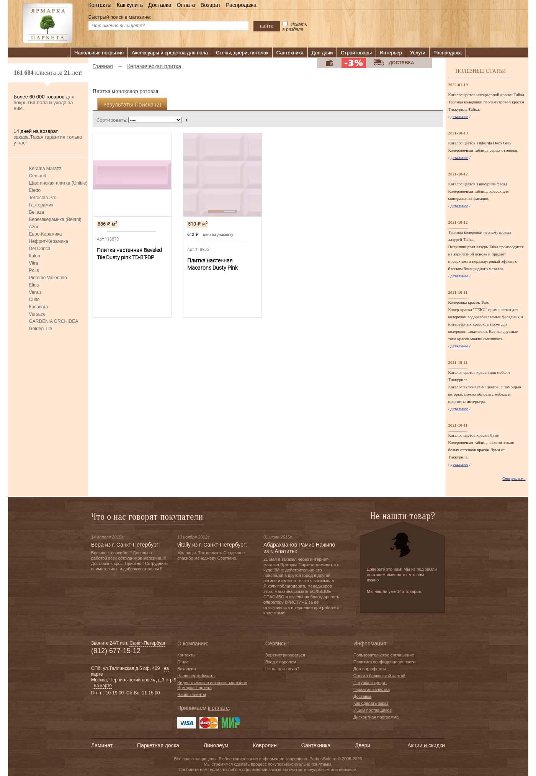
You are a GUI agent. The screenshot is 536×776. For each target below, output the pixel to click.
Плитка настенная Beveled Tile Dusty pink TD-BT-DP (129, 253)
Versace (37, 314)
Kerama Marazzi (45, 168)
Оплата (185, 5)
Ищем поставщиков (372, 710)
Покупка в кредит (370, 682)
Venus (35, 292)
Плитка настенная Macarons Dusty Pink (212, 264)
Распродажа (241, 5)
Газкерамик (41, 205)
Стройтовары (356, 53)
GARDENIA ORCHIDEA (53, 321)
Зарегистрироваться (285, 655)
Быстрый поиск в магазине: (120, 17)
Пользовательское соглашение (383, 655)
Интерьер (391, 53)
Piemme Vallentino (48, 277)
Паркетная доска (158, 745)
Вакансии (186, 668)
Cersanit (37, 175)
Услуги (417, 53)
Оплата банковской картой (379, 675)
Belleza (36, 212)
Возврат (211, 5)
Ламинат (102, 745)
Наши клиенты (191, 694)
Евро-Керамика (45, 234)
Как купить (130, 5)
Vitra (33, 263)
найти (267, 26)
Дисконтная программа (376, 717)
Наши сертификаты (196, 675)
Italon (34, 256)
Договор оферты (369, 668)
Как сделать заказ (370, 703)
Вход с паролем (280, 662)
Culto (34, 299)
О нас (182, 662)
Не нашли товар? (282, 668)
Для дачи (322, 53)
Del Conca (40, 248)
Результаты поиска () (132, 104)
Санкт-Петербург (147, 643)
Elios (34, 285)
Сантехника (290, 53)
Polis (34, 270)
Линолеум (216, 745)
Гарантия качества (371, 689)
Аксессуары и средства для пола (170, 53)
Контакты (99, 5)
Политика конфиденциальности (384, 662)
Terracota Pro (43, 197)
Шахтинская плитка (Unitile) (58, 183)
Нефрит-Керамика (48, 241)
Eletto (35, 190)
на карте (103, 685)
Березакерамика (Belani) (55, 219)
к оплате (218, 708)
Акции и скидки (426, 745)
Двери (362, 745)
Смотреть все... (513, 479)
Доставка (159, 5)
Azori (34, 226)
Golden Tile (40, 328)
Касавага (38, 306)
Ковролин (264, 745)
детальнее (459, 116)
